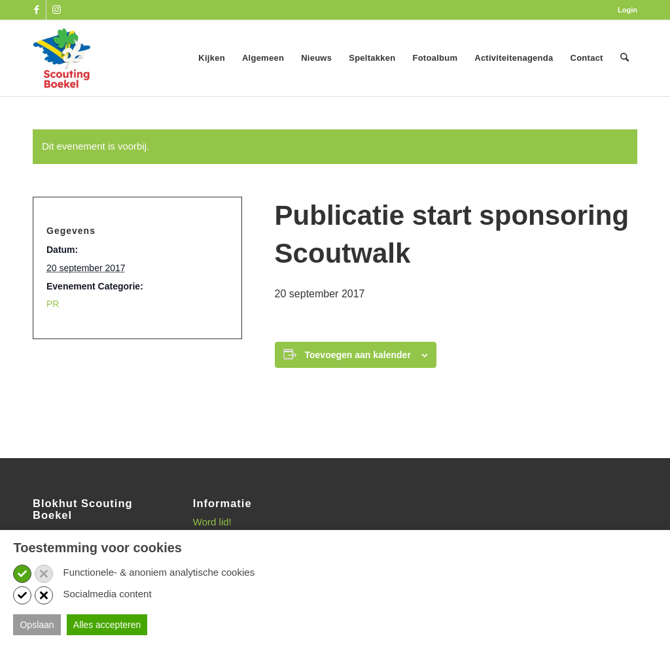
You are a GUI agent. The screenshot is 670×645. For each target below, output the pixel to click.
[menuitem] (624, 10)
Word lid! (212, 521)
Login (627, 10)
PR (52, 304)
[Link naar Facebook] (36, 10)
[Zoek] (624, 58)
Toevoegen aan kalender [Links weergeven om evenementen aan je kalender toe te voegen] (358, 355)
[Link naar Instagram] (56, 10)
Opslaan (37, 625)
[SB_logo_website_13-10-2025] (61, 58)
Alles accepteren (107, 625)
